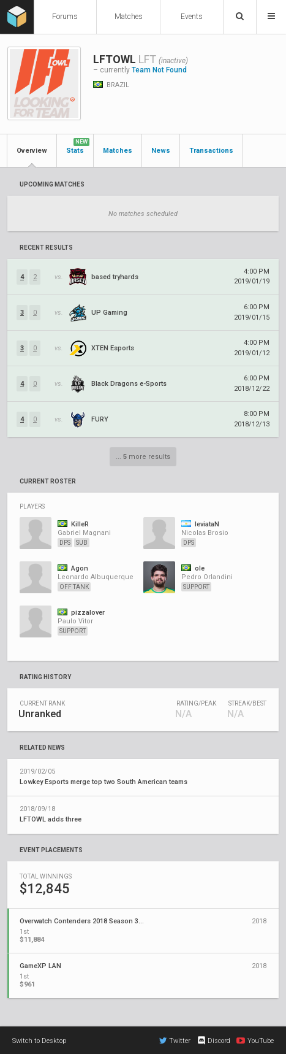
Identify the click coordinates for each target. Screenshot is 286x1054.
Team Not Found (159, 70)
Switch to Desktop (39, 1040)
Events (192, 16)
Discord (213, 1040)
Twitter (174, 1040)
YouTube (255, 1040)
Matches (129, 16)
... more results (143, 457)
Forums (65, 16)
